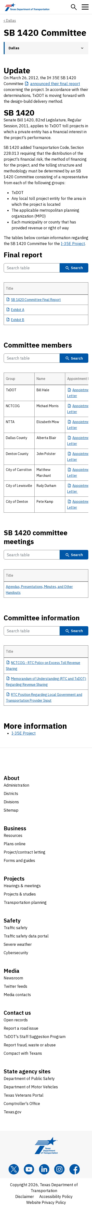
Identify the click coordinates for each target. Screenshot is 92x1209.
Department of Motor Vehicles (31, 1086)
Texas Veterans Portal (23, 1095)
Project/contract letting (24, 852)
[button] (73, 7)
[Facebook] (74, 1169)
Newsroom (13, 977)
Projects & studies (20, 894)
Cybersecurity (16, 952)
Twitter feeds (15, 986)
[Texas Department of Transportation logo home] (27, 7)
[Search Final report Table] (32, 268)
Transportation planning (25, 902)
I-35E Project (73, 243)
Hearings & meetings (22, 885)
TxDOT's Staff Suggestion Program (35, 1036)
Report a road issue (21, 1028)
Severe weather (18, 944)
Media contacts (17, 994)
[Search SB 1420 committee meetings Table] (32, 554)
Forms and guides (19, 860)
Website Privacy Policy (46, 1202)
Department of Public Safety (29, 1078)
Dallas (11, 20)
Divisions (11, 801)
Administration (16, 785)
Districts (11, 793)
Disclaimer (24, 1196)
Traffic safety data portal (26, 936)
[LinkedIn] (44, 1169)
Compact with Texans (23, 1053)
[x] (14, 1169)
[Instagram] (59, 1169)
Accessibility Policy (56, 1196)
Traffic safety (15, 927)
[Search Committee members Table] (32, 358)
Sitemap (11, 810)
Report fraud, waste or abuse (30, 1044)
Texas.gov (12, 1111)
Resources (13, 835)
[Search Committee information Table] (32, 631)
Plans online (15, 843)
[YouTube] (29, 1169)
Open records (16, 1019)
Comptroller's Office (22, 1103)
